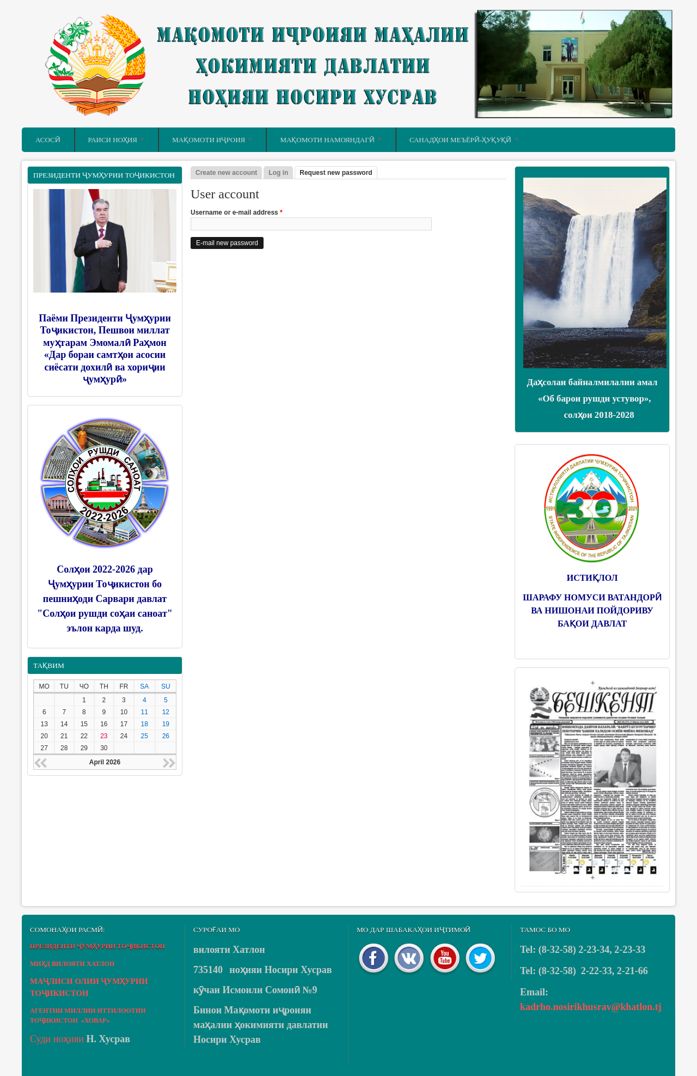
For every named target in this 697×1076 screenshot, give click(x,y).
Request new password (338, 173)
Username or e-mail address (237, 212)
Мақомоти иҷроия (212, 140)
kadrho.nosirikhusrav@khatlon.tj (591, 1006)
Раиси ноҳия (116, 140)
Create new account (226, 173)
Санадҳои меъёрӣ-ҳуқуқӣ (464, 140)
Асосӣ (47, 140)
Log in (278, 173)
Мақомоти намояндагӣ (331, 140)
